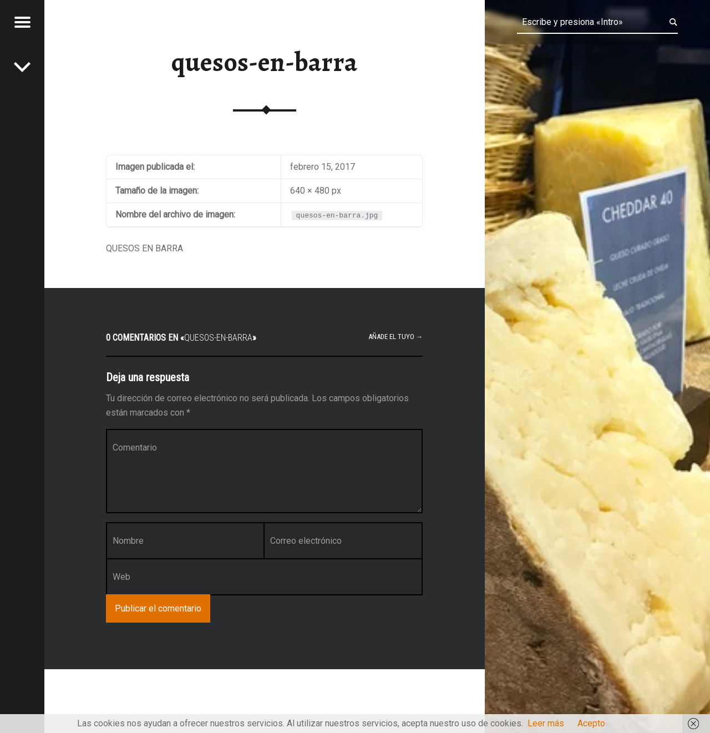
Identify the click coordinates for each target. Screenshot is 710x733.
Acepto (591, 723)
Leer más (546, 723)
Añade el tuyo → (395, 336)
